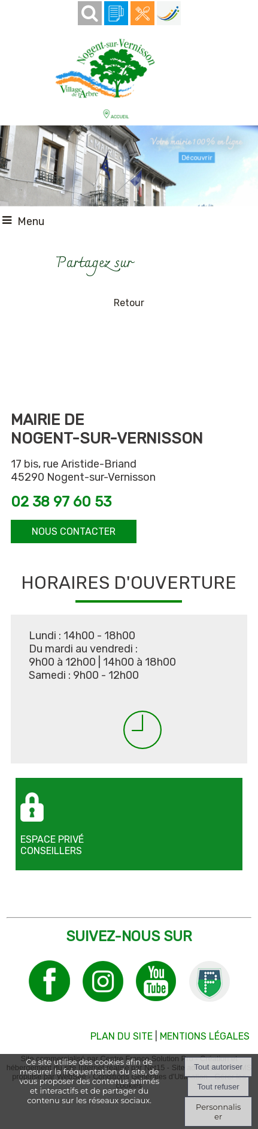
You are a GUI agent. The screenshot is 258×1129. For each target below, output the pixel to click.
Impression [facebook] (167, 260)
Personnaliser (218, 1111)
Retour (129, 303)
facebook (147, 262)
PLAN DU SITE (121, 1036)
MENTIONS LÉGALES (205, 1036)
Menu (30, 221)
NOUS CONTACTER (74, 531)
